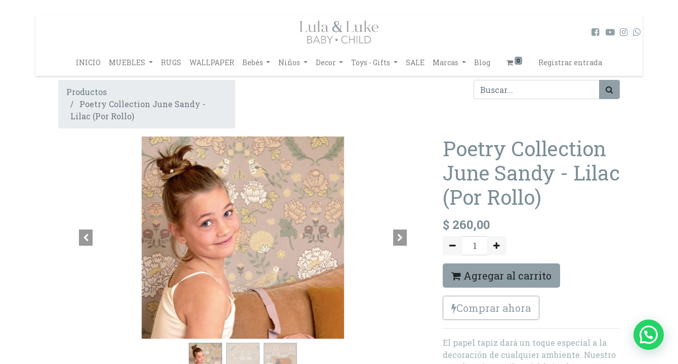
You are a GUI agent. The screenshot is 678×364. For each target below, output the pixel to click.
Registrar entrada (570, 62)
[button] (86, 237)
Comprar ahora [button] (491, 307)
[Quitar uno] (452, 245)
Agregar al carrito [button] (501, 275)
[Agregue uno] (496, 245)
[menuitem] (88, 62)
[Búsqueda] (609, 89)
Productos (86, 91)
